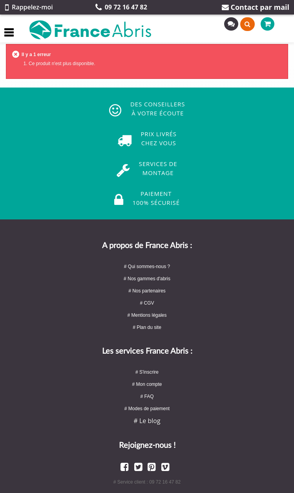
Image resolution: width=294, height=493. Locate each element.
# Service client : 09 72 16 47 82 (147, 482)
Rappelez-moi (29, 7)
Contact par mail (255, 7)
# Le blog (146, 420)
